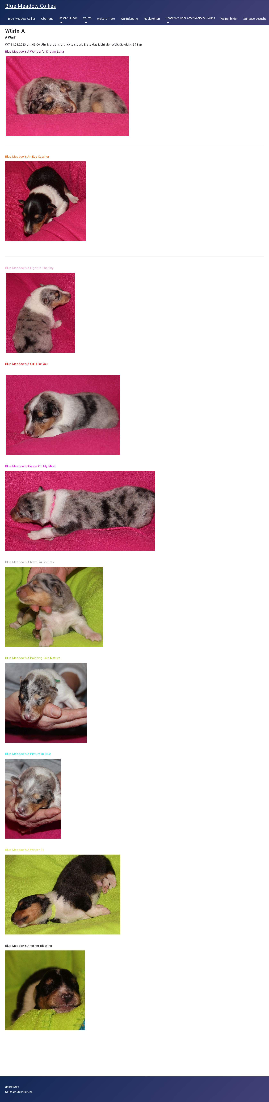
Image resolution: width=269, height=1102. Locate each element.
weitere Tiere (106, 18)
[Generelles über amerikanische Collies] (167, 22)
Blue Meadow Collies (21, 18)
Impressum (12, 1086)
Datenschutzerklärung (18, 1092)
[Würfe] (85, 22)
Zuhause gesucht (254, 18)
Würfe (87, 18)
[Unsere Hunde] (61, 22)
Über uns (47, 18)
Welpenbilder (229, 18)
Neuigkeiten (152, 18)
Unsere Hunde (68, 18)
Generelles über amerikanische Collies (190, 18)
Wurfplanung (129, 18)
